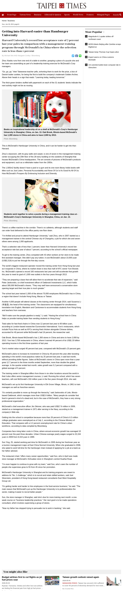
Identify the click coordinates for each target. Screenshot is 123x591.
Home (4, 21)
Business (11, 21)
